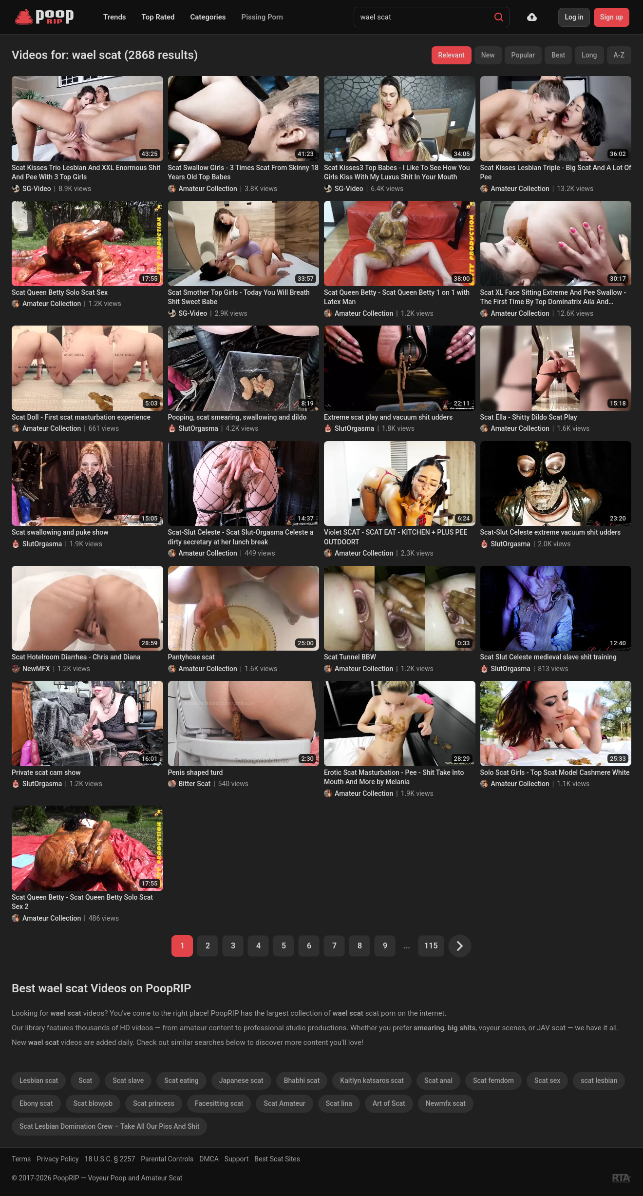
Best (558, 55)
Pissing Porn (262, 17)
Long (589, 55)
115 (430, 945)
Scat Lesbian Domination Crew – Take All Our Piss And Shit (109, 1126)
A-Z (619, 55)
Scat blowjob (93, 1103)
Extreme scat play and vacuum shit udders (388, 417)
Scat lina (339, 1103)
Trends (114, 17)
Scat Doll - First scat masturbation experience (81, 417)
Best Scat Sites (277, 1159)
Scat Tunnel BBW (350, 657)
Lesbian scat (38, 1080)
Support (236, 1159)
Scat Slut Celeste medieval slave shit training (548, 657)
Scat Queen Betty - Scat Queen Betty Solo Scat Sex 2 (82, 902)
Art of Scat (389, 1103)
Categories (208, 17)
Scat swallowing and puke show (60, 532)
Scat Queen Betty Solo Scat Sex (60, 292)
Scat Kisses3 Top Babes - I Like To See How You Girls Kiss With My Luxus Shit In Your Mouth (397, 172)
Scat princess (153, 1103)
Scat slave (128, 1080)
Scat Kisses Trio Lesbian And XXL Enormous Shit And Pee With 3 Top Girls (86, 172)
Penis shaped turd (195, 772)
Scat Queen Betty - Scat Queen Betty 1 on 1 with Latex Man (397, 297)
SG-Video (36, 189)
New (488, 55)
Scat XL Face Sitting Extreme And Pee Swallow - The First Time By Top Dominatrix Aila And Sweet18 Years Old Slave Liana (553, 298)
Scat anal (438, 1080)
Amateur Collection (208, 189)
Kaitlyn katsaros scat (372, 1080)
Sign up (611, 17)
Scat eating (181, 1080)
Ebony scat (36, 1103)
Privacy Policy (57, 1159)
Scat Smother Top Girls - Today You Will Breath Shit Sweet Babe (239, 297)
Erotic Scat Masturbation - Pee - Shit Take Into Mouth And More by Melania (394, 777)
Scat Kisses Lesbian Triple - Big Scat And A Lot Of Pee (556, 172)
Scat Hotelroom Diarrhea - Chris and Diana (76, 657)
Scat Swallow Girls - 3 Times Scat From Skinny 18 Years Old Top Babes (243, 172)
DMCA (209, 1159)
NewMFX (36, 669)
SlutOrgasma (198, 428)
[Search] (499, 17)
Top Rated (158, 17)
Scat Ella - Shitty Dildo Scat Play (528, 417)
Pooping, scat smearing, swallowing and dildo (237, 417)
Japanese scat (241, 1080)
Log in (574, 17)
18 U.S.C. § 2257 (110, 1159)
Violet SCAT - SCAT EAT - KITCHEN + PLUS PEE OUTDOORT (395, 537)
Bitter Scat (195, 784)
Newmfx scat (446, 1103)
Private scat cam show (46, 772)
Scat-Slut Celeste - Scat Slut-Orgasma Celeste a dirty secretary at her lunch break (241, 537)
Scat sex (547, 1080)
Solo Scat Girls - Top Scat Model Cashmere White (555, 772)
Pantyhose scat (191, 657)
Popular (523, 55)
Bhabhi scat (302, 1080)
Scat (85, 1080)
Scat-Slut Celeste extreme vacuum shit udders (550, 532)
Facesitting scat (219, 1103)
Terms (21, 1159)
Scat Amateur (284, 1103)
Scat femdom (493, 1080)
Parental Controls (167, 1159)
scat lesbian (599, 1080)
